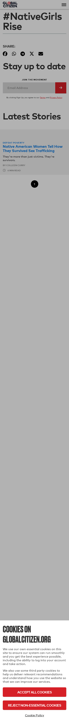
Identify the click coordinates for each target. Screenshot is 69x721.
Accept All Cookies (34, 692)
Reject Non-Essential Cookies (34, 705)
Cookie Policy (34, 715)
